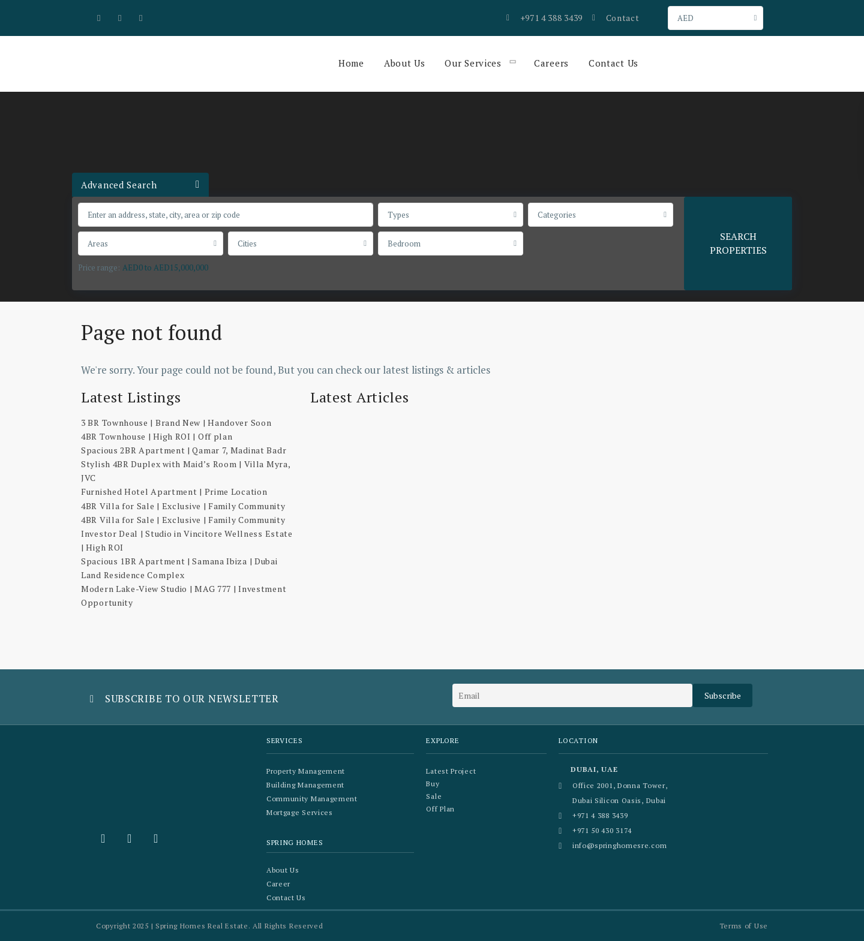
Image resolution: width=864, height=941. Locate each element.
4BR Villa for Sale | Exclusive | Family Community (183, 506)
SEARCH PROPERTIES (738, 243)
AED (685, 18)
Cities (247, 243)
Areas (98, 243)
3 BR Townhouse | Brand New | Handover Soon (176, 422)
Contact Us (613, 63)
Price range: (99, 267)
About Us (404, 63)
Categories (557, 214)
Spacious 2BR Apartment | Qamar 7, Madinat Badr (183, 450)
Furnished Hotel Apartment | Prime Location (174, 491)
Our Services (473, 63)
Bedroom (404, 243)
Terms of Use (743, 925)
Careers (551, 63)
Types (398, 214)
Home (351, 63)
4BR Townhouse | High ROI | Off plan (157, 436)
